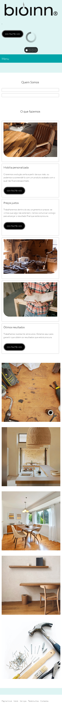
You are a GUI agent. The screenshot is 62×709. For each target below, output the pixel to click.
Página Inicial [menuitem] (7, 701)
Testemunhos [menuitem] (33, 701)
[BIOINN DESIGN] (31, 10)
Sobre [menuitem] (16, 701)
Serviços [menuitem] (23, 701)
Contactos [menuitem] (44, 701)
